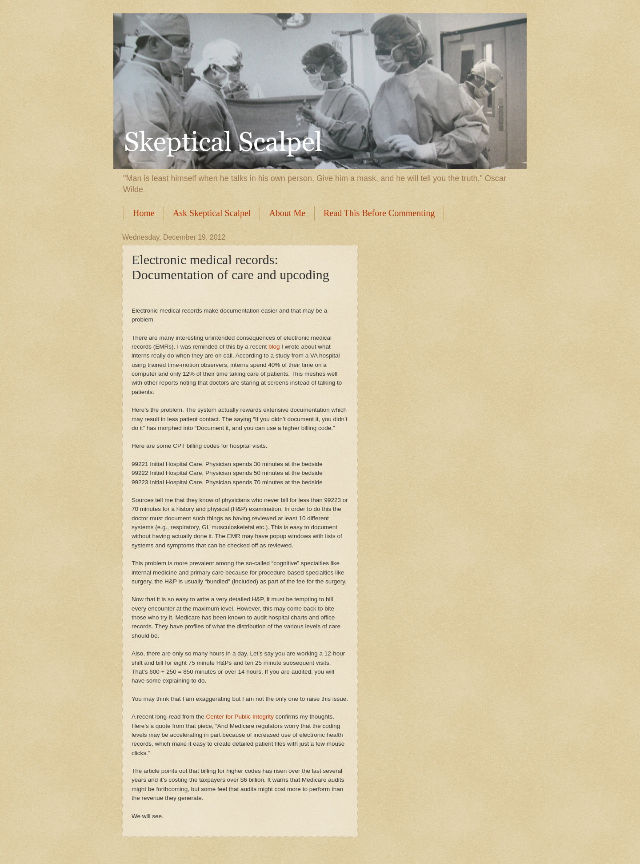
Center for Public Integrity (240, 716)
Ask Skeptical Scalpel (212, 213)
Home (144, 213)
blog (274, 346)
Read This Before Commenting (379, 213)
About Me (287, 213)
